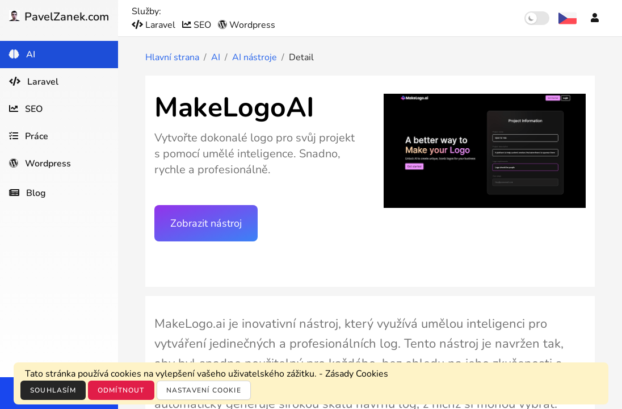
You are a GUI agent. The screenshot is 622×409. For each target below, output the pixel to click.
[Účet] (594, 18)
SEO (197, 25)
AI (215, 57)
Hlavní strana (172, 57)
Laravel (155, 25)
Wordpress (246, 25)
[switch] (536, 18)
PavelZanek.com (59, 16)
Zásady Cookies (356, 374)
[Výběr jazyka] (567, 18)
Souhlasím (53, 390)
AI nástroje (254, 57)
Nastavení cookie (203, 390)
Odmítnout (121, 390)
